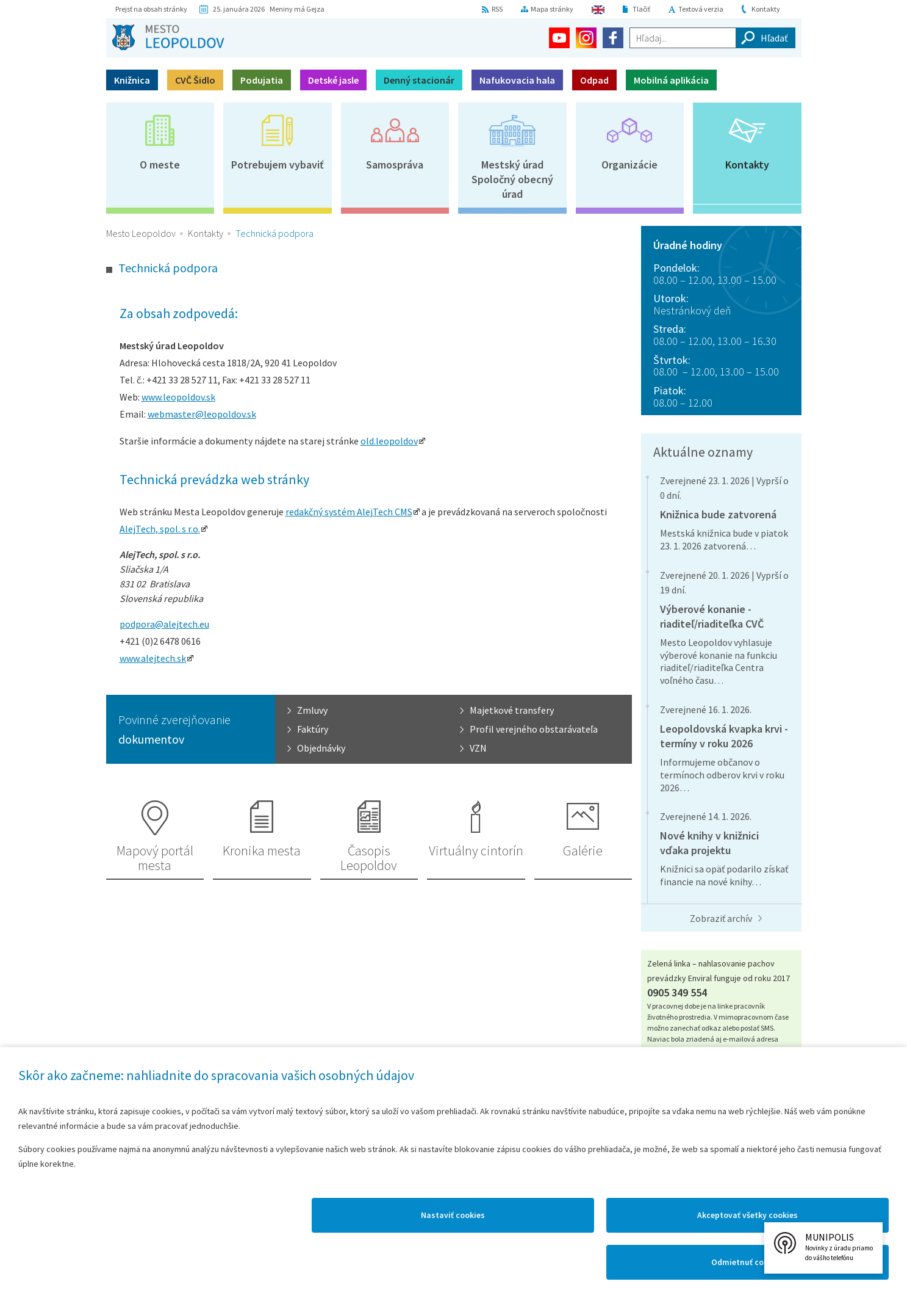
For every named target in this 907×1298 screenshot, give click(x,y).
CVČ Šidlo (195, 80)
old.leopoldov (389, 441)
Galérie (583, 850)
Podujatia (261, 80)
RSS (497, 8)
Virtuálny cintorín (476, 850)
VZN (478, 748)
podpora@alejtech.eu (164, 624)
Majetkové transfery (512, 710)
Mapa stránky (552, 8)
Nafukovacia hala (517, 80)
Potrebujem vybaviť (277, 165)
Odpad (594, 80)
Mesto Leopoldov (141, 233)
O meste (160, 165)
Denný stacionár (419, 80)
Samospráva (394, 165)
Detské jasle (333, 80)
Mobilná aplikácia (671, 80)
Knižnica (132, 80)
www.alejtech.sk (153, 658)
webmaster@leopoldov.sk (202, 414)
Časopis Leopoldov (368, 858)
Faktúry (312, 729)
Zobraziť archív (721, 918)
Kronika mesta (262, 850)
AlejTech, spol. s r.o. (160, 529)
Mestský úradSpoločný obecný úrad (512, 179)
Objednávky (321, 748)
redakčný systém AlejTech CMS (348, 512)
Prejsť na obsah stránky (151, 8)
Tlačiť (641, 8)
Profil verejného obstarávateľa (534, 729)
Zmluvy (312, 710)
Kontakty (765, 8)
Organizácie (629, 165)
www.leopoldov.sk (178, 397)
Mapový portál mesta (155, 858)
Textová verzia (700, 8)
